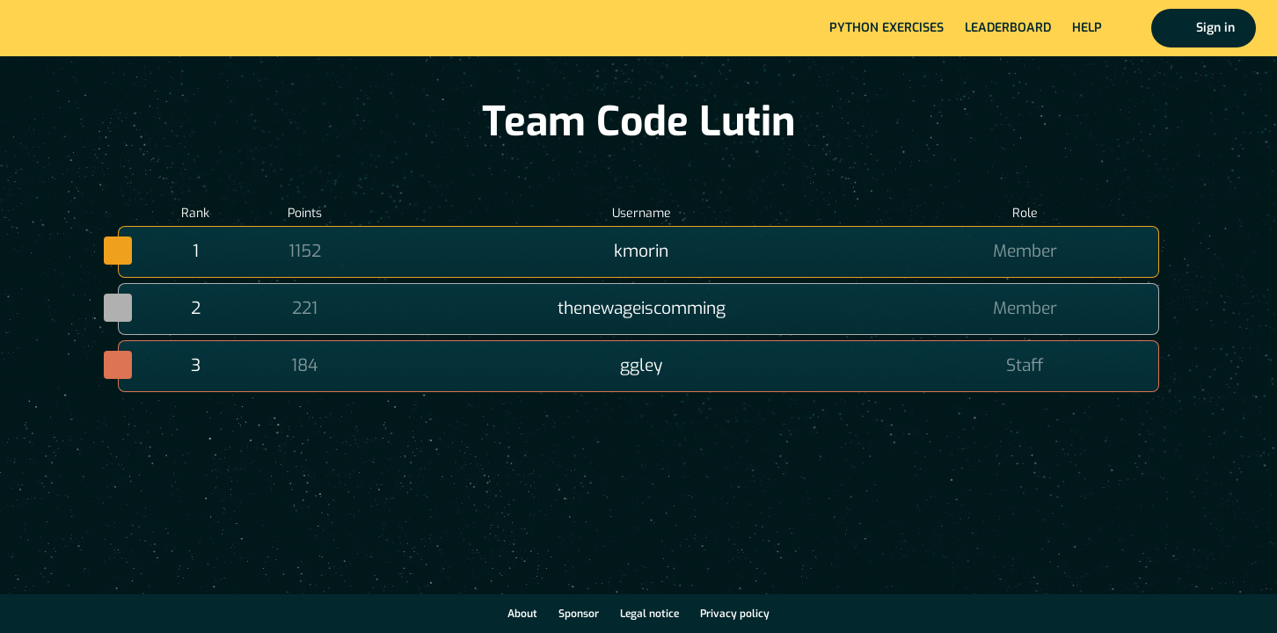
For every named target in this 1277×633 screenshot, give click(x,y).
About (522, 614)
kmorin (641, 251)
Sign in (1215, 27)
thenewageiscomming (642, 308)
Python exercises (886, 27)
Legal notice (649, 614)
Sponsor (578, 614)
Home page (71, 28)
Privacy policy (735, 614)
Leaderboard (1008, 27)
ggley (641, 365)
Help (1087, 27)
